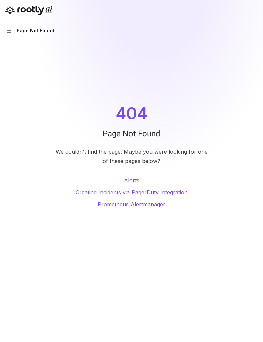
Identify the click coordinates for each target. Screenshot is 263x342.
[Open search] (241, 10)
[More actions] (254, 10)
